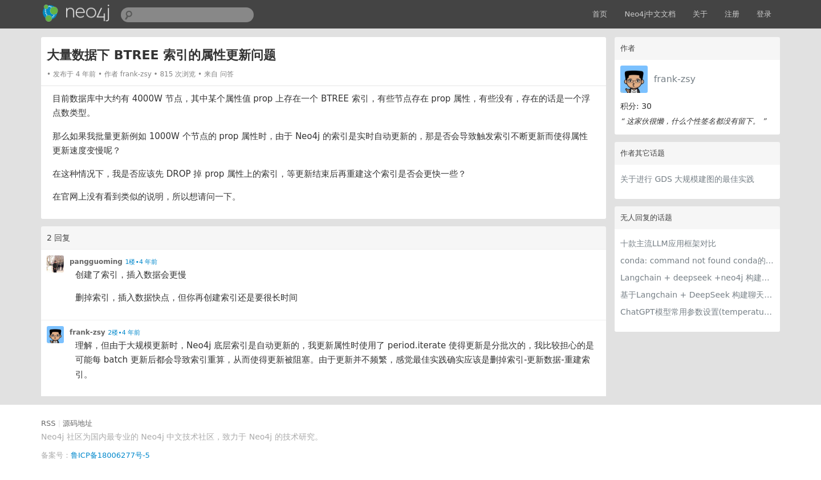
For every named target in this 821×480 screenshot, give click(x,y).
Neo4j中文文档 (650, 14)
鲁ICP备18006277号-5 (110, 455)
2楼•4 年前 (124, 332)
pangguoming (96, 262)
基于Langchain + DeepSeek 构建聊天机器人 (697, 294)
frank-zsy (675, 79)
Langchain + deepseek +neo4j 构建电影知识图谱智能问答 (697, 277)
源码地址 (77, 423)
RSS (48, 423)
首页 (599, 14)
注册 (732, 14)
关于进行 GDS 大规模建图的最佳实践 (687, 179)
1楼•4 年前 (141, 262)
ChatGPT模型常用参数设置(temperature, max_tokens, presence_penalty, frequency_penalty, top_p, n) (697, 311)
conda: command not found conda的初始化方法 (697, 260)
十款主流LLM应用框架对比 (668, 243)
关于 (700, 14)
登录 (764, 14)
